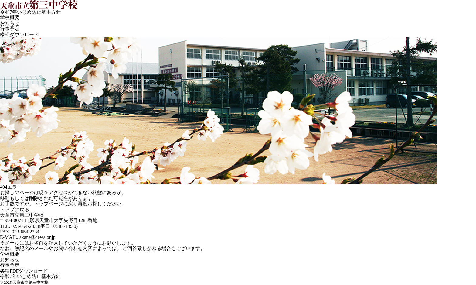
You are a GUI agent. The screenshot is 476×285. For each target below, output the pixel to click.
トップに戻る (14, 209)
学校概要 (9, 17)
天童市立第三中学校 (22, 215)
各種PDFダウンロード (24, 270)
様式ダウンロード (19, 34)
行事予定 (9, 28)
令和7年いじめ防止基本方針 (30, 12)
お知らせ (9, 23)
